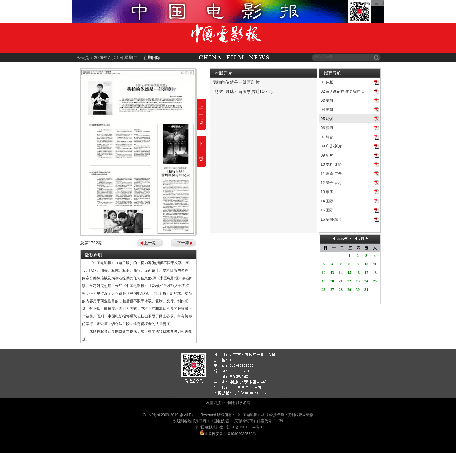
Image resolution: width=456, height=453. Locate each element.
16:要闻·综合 (331, 219)
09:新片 (327, 155)
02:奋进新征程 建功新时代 (342, 91)
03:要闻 (327, 100)
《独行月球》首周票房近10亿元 (243, 91)
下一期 (183, 242)
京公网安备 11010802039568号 (230, 434)
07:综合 (327, 137)
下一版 (201, 151)
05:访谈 (327, 119)
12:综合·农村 (331, 183)
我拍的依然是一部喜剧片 (236, 82)
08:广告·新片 (331, 146)
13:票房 (327, 192)
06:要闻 (327, 128)
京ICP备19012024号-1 (244, 427)
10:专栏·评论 (331, 164)
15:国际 (327, 210)
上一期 (150, 242)
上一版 (201, 114)
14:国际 (327, 201)
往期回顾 (151, 57)
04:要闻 (327, 110)
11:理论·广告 (331, 174)
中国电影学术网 (237, 403)
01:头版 (327, 82)
